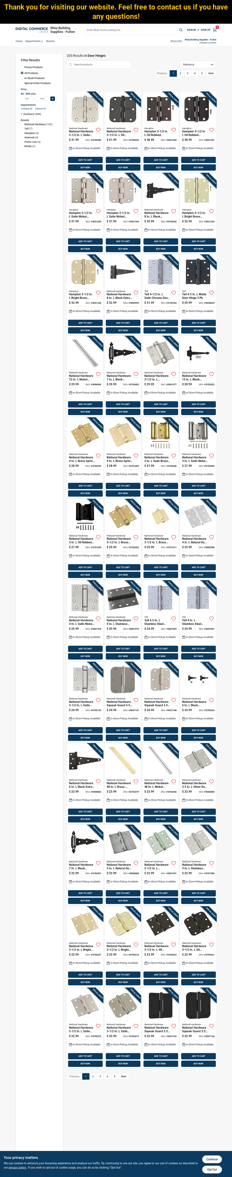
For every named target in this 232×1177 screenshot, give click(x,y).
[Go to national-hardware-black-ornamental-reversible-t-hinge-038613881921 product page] (160, 213)
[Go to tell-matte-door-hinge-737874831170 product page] (198, 295)
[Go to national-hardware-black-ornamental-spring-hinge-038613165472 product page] (123, 376)
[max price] (42, 98)
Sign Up (205, 29)
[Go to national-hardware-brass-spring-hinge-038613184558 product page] (123, 539)
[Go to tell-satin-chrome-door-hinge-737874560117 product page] (160, 295)
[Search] (181, 30)
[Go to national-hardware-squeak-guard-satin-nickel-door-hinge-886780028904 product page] (160, 702)
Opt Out (212, 1169)
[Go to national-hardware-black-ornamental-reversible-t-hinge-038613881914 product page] (198, 702)
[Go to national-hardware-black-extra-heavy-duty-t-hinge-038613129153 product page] (85, 783)
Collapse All (26, 108)
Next (211, 73)
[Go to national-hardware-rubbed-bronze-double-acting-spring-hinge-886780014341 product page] (85, 539)
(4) (31, 137)
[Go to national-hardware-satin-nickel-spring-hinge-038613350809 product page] (85, 621)
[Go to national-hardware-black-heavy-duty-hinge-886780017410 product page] (198, 376)
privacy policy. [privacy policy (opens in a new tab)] (18, 1167)
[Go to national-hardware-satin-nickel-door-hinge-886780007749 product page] (123, 1028)
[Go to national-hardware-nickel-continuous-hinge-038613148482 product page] (85, 376)
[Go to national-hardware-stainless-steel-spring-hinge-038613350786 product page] (160, 376)
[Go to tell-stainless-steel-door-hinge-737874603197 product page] (198, 621)
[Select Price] (52, 98)
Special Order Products (37, 83)
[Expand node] (22, 114)
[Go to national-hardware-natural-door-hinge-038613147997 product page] (123, 865)
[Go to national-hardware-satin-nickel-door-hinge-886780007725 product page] (85, 1028)
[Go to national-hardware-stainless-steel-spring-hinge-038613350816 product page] (123, 621)
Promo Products (33, 67)
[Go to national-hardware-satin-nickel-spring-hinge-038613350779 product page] (85, 702)
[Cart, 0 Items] (215, 30)
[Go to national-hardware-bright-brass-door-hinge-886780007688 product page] (123, 947)
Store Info (176, 41)
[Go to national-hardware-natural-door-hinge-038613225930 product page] (198, 539)
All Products (31, 73)
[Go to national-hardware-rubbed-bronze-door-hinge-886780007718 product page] (198, 947)
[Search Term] (134, 30)
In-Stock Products (34, 78)
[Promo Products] (22, 67)
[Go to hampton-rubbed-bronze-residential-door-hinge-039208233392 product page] (198, 132)
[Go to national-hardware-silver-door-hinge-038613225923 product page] (198, 783)
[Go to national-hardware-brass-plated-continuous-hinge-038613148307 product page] (123, 783)
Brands (50, 41)
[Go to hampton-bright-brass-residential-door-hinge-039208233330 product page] (85, 295)
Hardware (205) (32, 114)
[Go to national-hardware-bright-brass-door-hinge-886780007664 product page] (85, 947)
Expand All (40, 108)
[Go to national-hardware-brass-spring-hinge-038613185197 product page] (160, 539)
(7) (28, 128)
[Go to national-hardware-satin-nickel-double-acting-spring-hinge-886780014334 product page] (198, 458)
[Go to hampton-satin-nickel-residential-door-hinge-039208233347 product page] (85, 213)
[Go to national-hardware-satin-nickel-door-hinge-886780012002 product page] (85, 132)
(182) (38, 124)
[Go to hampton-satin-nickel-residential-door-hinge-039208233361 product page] (123, 213)
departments (32, 41)
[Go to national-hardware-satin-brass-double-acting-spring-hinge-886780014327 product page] (160, 458)
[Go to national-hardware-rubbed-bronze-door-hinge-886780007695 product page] (160, 947)
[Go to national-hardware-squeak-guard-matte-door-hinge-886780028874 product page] (198, 1028)
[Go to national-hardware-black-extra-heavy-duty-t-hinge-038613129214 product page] (123, 295)
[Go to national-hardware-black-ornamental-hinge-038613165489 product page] (85, 865)
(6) (31, 133)
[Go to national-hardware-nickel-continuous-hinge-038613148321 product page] (160, 783)
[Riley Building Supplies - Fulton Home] (32, 30)
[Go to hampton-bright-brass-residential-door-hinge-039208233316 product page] (198, 213)
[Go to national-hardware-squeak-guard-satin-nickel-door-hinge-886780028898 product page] (123, 702)
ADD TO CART (85, 160)
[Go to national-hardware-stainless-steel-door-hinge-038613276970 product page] (160, 865)
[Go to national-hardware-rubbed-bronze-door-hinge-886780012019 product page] (123, 132)
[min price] (27, 98)
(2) (29, 146)
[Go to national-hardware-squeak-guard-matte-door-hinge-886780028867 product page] (160, 1028)
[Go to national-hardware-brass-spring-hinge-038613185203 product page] (123, 458)
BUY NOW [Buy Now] (85, 167)
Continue (212, 1159)
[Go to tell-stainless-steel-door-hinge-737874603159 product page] (160, 621)
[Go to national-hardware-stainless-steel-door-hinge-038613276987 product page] (198, 865)
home (19, 41)
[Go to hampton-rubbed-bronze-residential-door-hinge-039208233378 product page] (160, 132)
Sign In (191, 29)
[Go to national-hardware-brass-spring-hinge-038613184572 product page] (85, 458)
